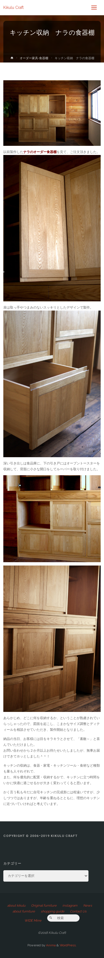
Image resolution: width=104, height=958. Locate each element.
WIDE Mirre (32, 920)
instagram (69, 905)
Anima (50, 945)
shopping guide (52, 911)
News (87, 905)
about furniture (23, 911)
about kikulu (16, 905)
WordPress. (68, 945)
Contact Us (78, 911)
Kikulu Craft (13, 7)
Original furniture (44, 905)
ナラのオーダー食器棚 (40, 152)
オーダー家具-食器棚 (34, 58)
